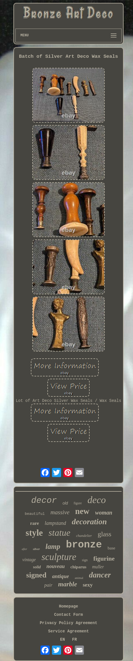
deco (97, 500)
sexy (88, 585)
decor (44, 500)
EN (62, 639)
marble (67, 584)
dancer (100, 575)
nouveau (56, 566)
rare (34, 523)
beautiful (35, 514)
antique (60, 576)
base (111, 548)
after (24, 549)
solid (37, 567)
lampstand (55, 523)
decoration (89, 521)
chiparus (78, 567)
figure (78, 503)
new (82, 511)
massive (60, 512)
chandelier (84, 535)
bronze (84, 545)
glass (104, 534)
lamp (53, 546)
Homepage (68, 606)
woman (103, 512)
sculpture (58, 557)
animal (79, 577)
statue (59, 532)
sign (85, 560)
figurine (104, 558)
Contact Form (68, 614)
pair (48, 585)
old (65, 503)
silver (36, 549)
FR (74, 639)
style (34, 533)
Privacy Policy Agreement (68, 623)
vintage (29, 559)
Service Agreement (68, 631)
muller (98, 566)
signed (36, 575)
